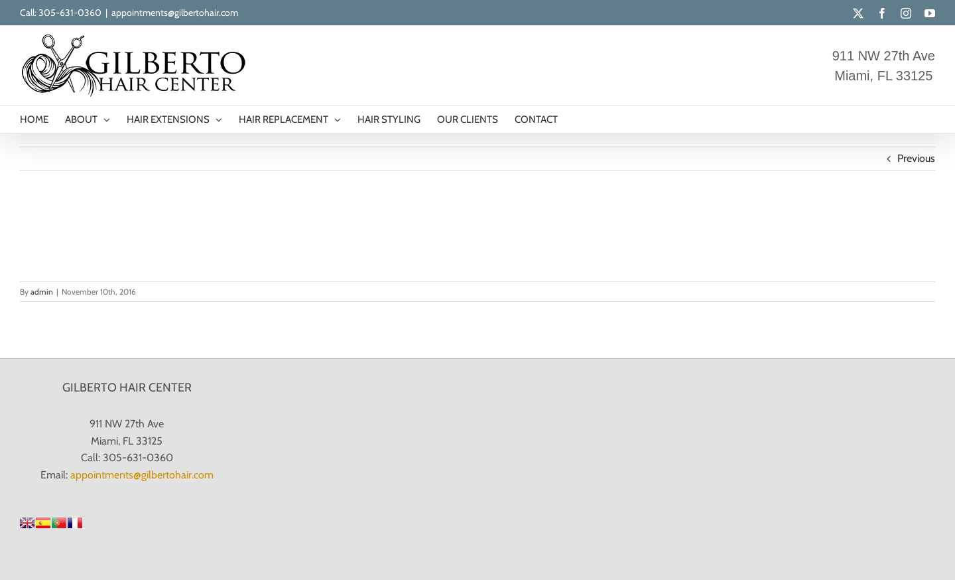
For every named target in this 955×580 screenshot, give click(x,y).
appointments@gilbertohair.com (174, 13)
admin (42, 292)
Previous (916, 158)
